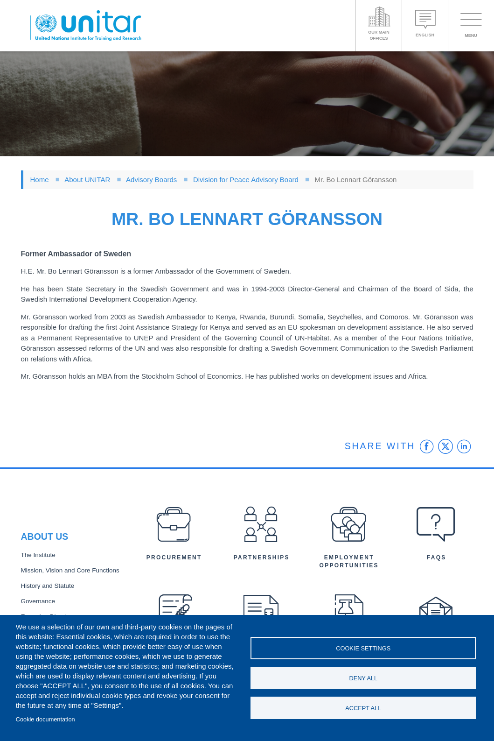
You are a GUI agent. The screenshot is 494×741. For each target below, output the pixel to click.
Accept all (363, 708)
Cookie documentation (45, 719)
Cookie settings (363, 648)
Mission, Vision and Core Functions (70, 570)
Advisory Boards (151, 179)
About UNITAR (87, 179)
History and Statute (48, 585)
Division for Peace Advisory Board (246, 179)
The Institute (38, 554)
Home (39, 179)
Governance (38, 601)
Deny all (363, 678)
